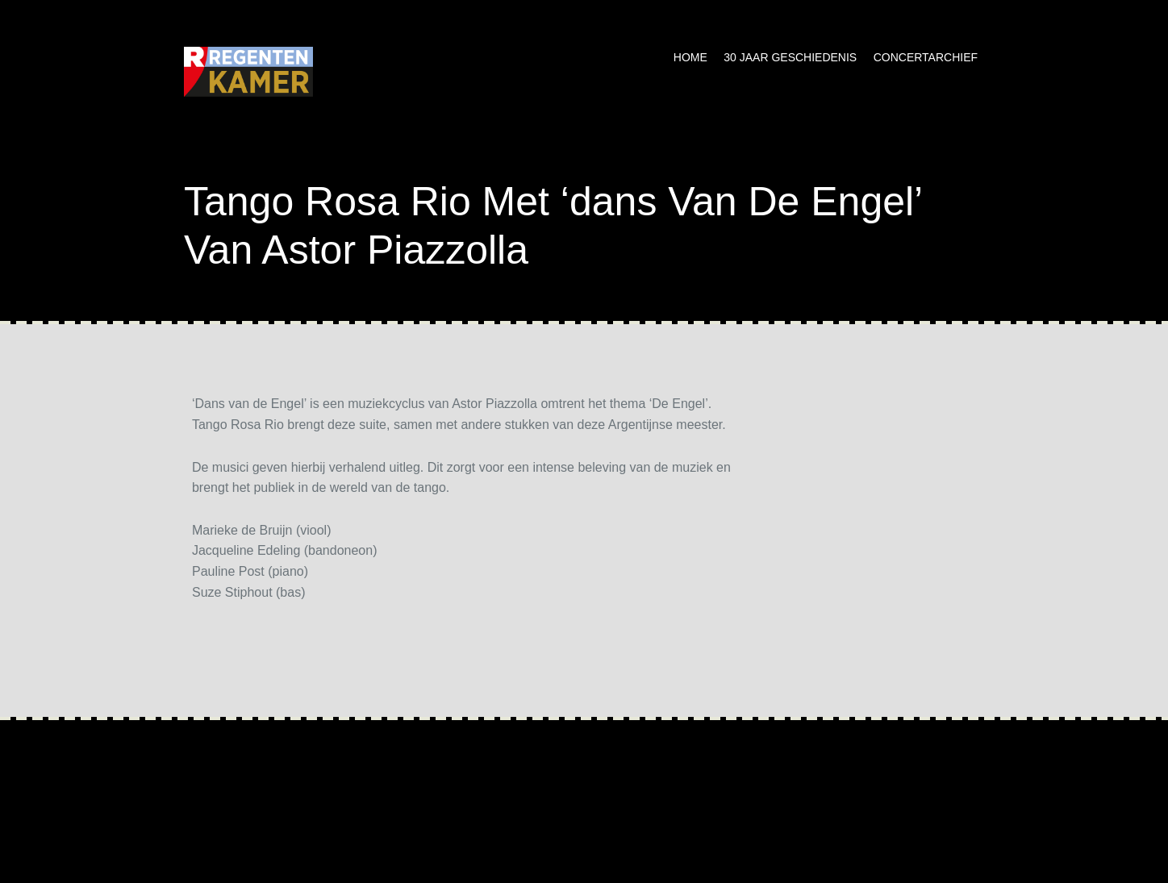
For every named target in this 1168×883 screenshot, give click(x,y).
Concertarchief (926, 57)
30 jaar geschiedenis (790, 57)
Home (690, 57)
